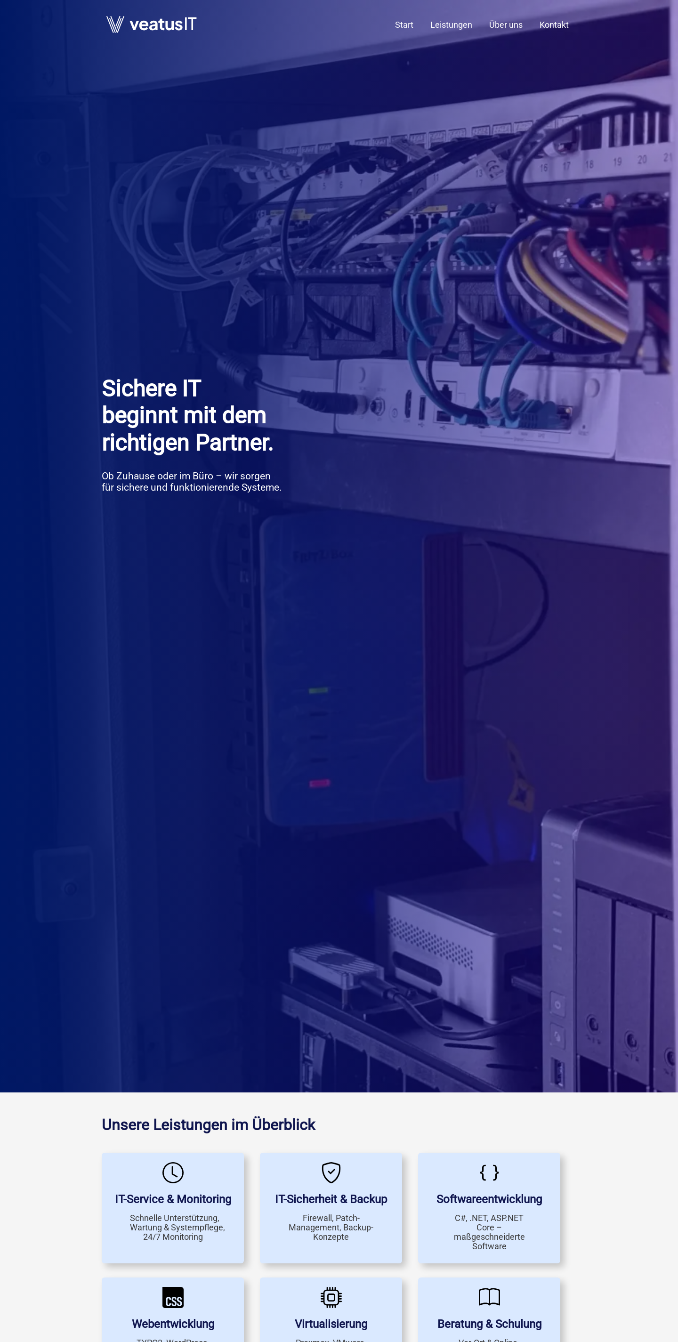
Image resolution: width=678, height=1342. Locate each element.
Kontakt (554, 25)
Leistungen (451, 25)
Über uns (506, 25)
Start (404, 25)
